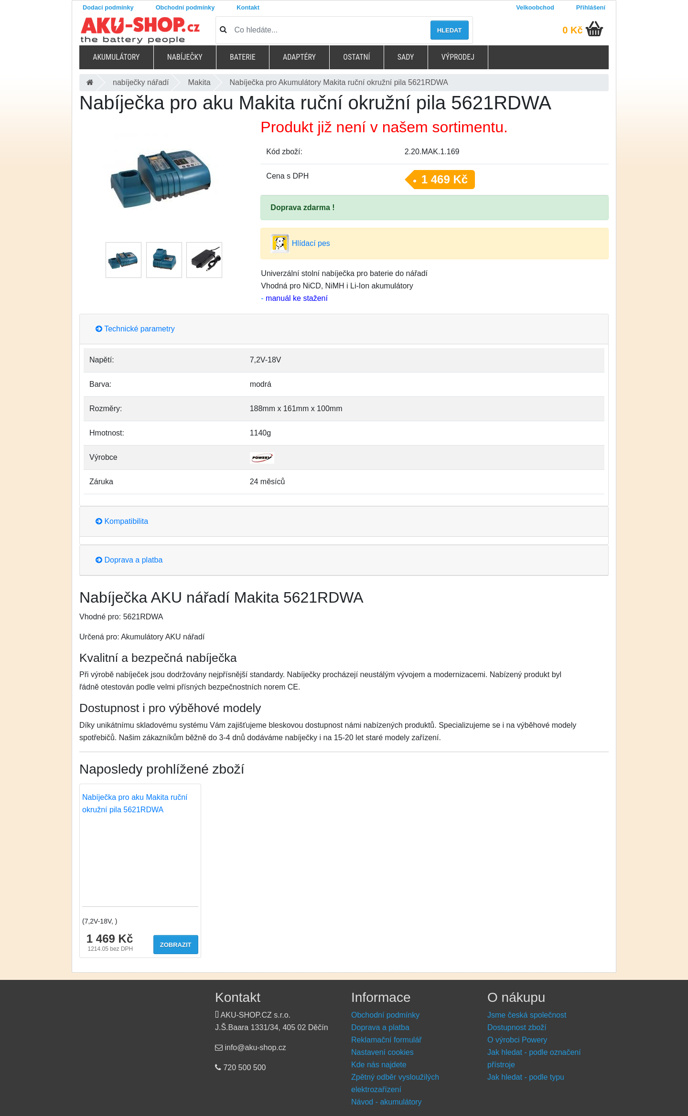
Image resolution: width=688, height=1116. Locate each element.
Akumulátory (116, 57)
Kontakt (247, 7)
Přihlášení (590, 7)
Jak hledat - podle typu (525, 1077)
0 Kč (572, 30)
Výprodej (457, 57)
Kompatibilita (122, 521)
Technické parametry (135, 329)
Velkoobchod (535, 7)
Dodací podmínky (108, 7)
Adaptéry (299, 57)
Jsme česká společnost (526, 1015)
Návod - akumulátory (386, 1102)
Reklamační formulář (386, 1040)
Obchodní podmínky (185, 7)
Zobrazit (176, 944)
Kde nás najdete (379, 1065)
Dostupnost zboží (517, 1027)
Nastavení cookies (382, 1052)
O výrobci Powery (517, 1040)
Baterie (243, 57)
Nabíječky (185, 57)
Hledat (449, 30)
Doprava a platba (129, 560)
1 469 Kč (444, 179)
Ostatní (356, 57)
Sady (406, 57)
